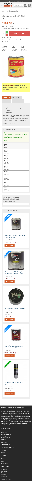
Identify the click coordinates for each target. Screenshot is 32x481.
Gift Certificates (4, 460)
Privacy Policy (4, 442)
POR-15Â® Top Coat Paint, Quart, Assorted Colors (15, 236)
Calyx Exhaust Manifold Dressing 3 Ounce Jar (15, 309)
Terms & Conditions (5, 444)
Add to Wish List (7, 42)
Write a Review (20, 40)
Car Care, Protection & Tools (19, 10)
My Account (4, 469)
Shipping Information (6, 434)
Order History (4, 471)
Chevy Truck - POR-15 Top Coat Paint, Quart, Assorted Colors (14, 273)
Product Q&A (7, 101)
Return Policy (4, 432)
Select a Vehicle (9, 86)
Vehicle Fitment (16, 97)
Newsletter (3, 474)
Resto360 (3, 431)
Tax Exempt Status (5, 436)
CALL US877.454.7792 (24, 50)
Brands (2, 458)
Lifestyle (9, 10)
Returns (3, 452)
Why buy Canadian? (5, 437)
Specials (3, 461)
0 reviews (11, 40)
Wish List (3, 472)
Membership (4, 476)
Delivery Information (5, 441)
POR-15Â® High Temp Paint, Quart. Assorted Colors (14, 347)
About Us (3, 439)
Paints (3, 11)
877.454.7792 (12, 1)
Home (3, 10)
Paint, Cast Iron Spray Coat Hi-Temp (14, 383)
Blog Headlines (4, 463)
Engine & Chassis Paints (12, 11)
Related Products (17, 101)
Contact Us (20, 1)
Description (6, 97)
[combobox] (16, 204)
